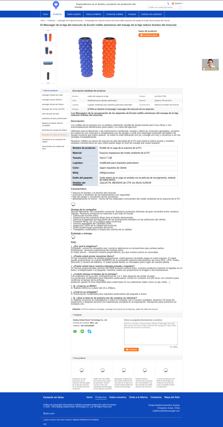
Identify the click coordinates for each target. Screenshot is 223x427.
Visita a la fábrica (93, 14)
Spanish (178, 3)
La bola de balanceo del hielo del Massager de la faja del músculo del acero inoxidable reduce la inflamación (166, 383)
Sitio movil (48, 413)
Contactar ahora (150, 35)
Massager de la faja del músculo (70, 21)
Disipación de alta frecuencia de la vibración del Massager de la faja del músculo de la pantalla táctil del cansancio (81, 384)
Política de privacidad (52, 405)
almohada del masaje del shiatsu (54, 130)
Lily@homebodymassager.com (166, 411)
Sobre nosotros (74, 14)
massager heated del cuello (52, 95)
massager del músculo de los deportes (120, 309)
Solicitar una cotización (151, 14)
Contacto (132, 14)
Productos (57, 14)
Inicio (45, 14)
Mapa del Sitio (172, 397)
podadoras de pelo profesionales (54, 118)
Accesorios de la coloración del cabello (53, 140)
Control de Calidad (114, 14)
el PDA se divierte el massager (92, 309)
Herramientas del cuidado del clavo (53, 147)
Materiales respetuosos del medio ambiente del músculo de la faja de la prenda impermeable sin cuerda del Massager (123, 383)
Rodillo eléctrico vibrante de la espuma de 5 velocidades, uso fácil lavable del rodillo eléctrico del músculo (144, 383)
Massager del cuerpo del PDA (53, 109)
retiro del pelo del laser (50, 114)
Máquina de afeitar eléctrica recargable (52, 124)
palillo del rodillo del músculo (147, 309)
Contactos (156, 397)
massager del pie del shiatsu (53, 104)
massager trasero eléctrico (52, 100)
